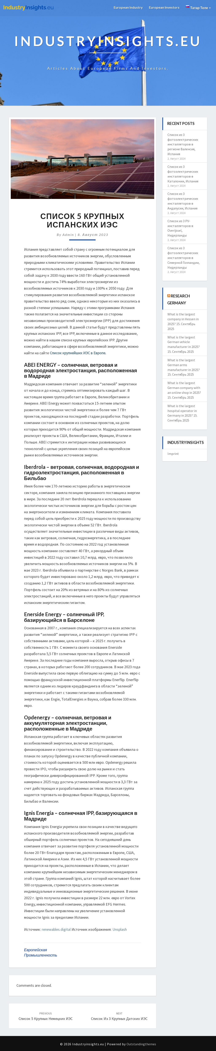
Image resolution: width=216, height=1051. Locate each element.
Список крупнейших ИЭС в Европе (77, 352)
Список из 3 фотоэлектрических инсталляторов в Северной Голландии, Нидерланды (183, 257)
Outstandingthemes (141, 1044)
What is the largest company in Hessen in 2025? (183, 319)
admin (68, 235)
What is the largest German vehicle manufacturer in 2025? (183, 342)
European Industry (127, 7)
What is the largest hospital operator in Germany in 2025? (182, 411)
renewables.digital (56, 929)
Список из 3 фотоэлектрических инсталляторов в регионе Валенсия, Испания (182, 144)
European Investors (164, 7)
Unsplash (119, 929)
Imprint (173, 454)
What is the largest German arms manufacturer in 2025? (183, 365)
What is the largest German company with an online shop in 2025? (184, 388)
